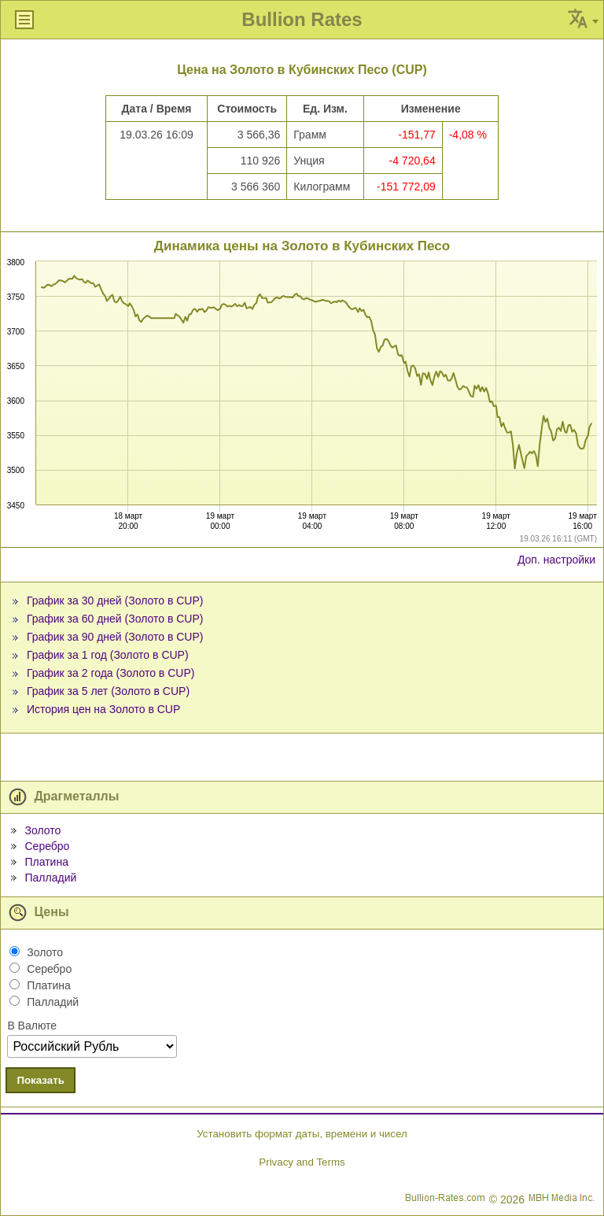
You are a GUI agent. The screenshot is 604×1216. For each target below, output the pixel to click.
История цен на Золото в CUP (103, 709)
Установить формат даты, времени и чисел (302, 1134)
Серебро (46, 846)
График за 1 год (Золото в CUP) (108, 655)
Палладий (50, 877)
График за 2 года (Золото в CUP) (111, 673)
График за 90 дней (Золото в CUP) (115, 636)
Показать (40, 1080)
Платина (46, 862)
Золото (42, 830)
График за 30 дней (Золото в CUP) (115, 600)
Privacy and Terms (301, 1162)
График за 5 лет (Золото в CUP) (108, 691)
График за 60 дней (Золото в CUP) (115, 618)
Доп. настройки (556, 559)
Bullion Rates (301, 19)
